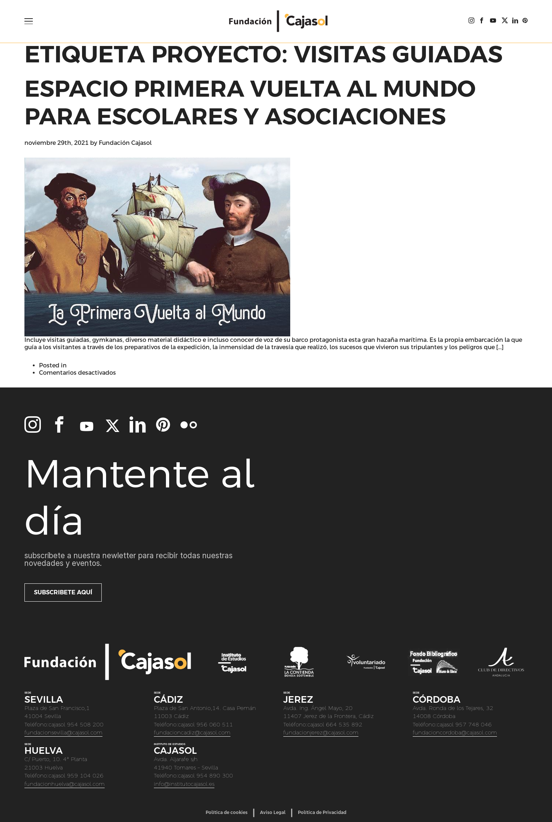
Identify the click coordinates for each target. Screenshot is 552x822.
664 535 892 (344, 724)
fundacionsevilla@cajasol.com (63, 732)
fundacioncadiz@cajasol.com (192, 732)
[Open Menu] (28, 21)
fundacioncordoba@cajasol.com (455, 732)
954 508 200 (85, 724)
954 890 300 (215, 775)
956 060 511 (215, 724)
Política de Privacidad (322, 812)
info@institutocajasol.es (184, 784)
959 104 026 (85, 775)
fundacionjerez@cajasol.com (320, 732)
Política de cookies (227, 812)
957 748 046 (473, 724)
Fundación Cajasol (125, 142)
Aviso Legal (272, 812)
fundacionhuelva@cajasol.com (64, 784)
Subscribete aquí (63, 592)
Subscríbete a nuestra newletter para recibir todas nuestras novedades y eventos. (128, 559)
